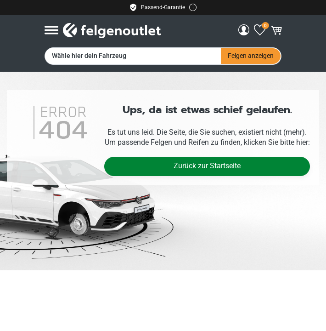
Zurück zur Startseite (207, 165)
